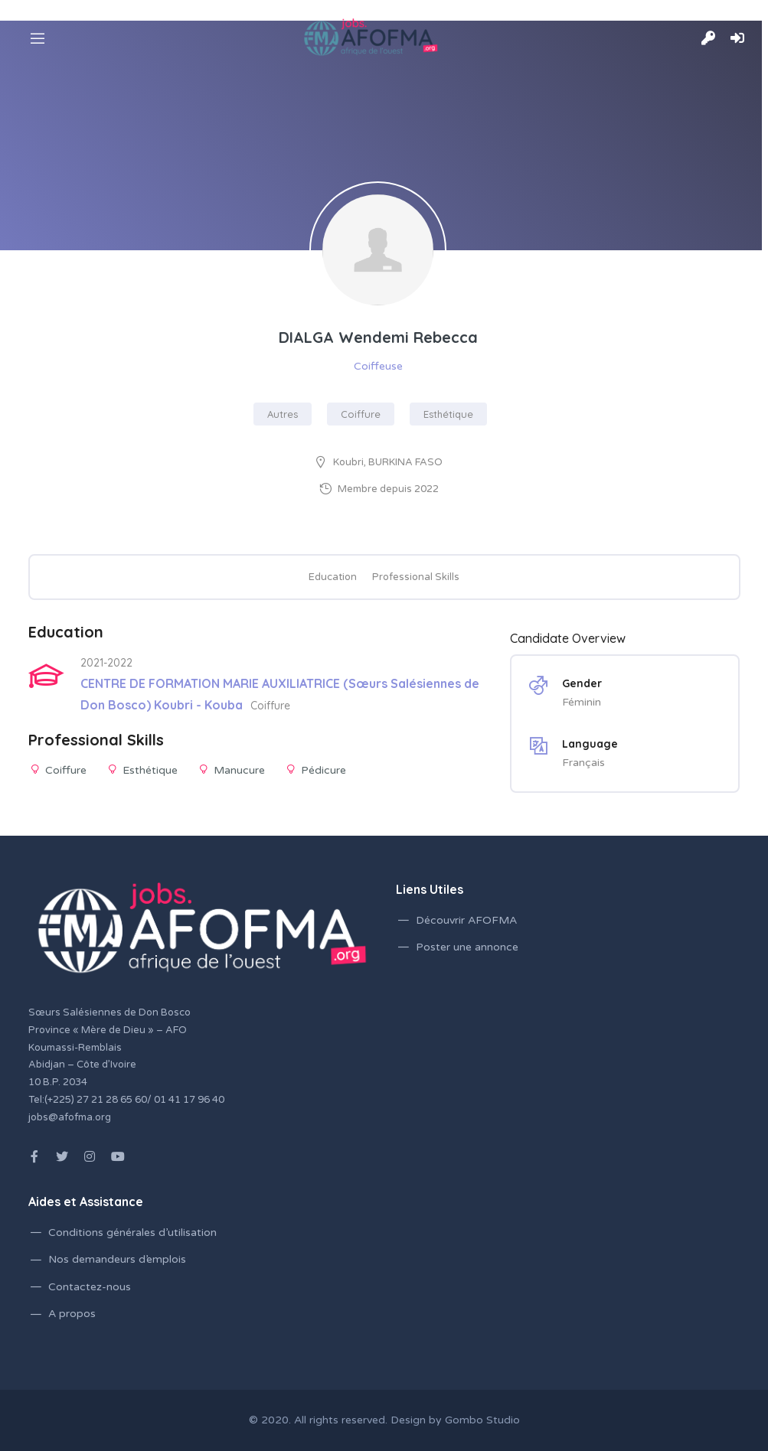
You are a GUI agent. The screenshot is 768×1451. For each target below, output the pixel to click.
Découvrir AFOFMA (466, 920)
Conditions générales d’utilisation (132, 1232)
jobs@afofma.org (69, 1117)
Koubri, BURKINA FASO (388, 462)
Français (583, 762)
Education (333, 577)
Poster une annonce (467, 947)
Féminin (581, 702)
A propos (72, 1313)
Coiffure (361, 414)
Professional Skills (415, 577)
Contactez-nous (89, 1286)
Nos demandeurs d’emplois (117, 1259)
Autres (282, 414)
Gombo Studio (482, 1420)
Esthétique (448, 414)
